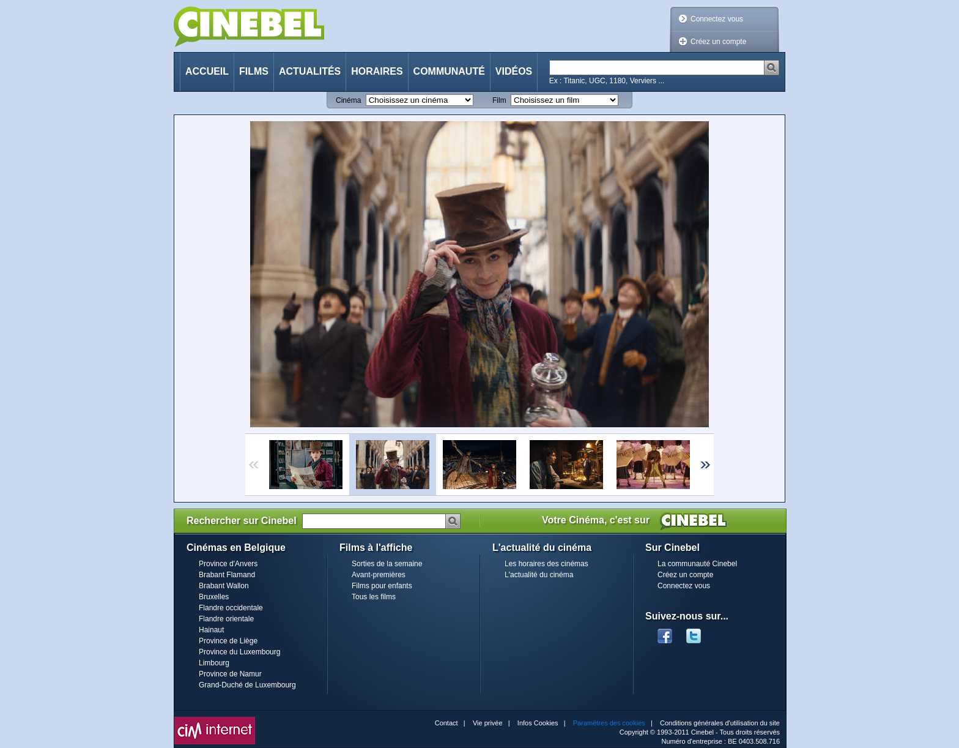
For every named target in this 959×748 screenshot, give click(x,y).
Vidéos (513, 71)
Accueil (207, 71)
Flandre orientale (226, 619)
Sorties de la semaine (387, 563)
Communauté (449, 71)
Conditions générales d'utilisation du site (720, 723)
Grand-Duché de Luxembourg (247, 685)
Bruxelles (214, 597)
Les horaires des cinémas (546, 563)
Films (253, 71)
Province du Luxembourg (239, 652)
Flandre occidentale (231, 608)
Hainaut (211, 630)
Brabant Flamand (227, 574)
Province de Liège (228, 641)
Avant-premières (378, 574)
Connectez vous (717, 19)
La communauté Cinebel (697, 563)
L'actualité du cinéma (539, 574)
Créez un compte (718, 41)
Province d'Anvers (228, 563)
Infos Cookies (537, 723)
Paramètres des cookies (609, 723)
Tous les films (374, 597)
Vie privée (488, 723)
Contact (446, 723)
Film (499, 100)
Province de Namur (230, 674)
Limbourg (214, 663)
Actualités (310, 71)
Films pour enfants (382, 586)
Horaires (376, 71)
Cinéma (348, 100)
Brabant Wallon (224, 586)
